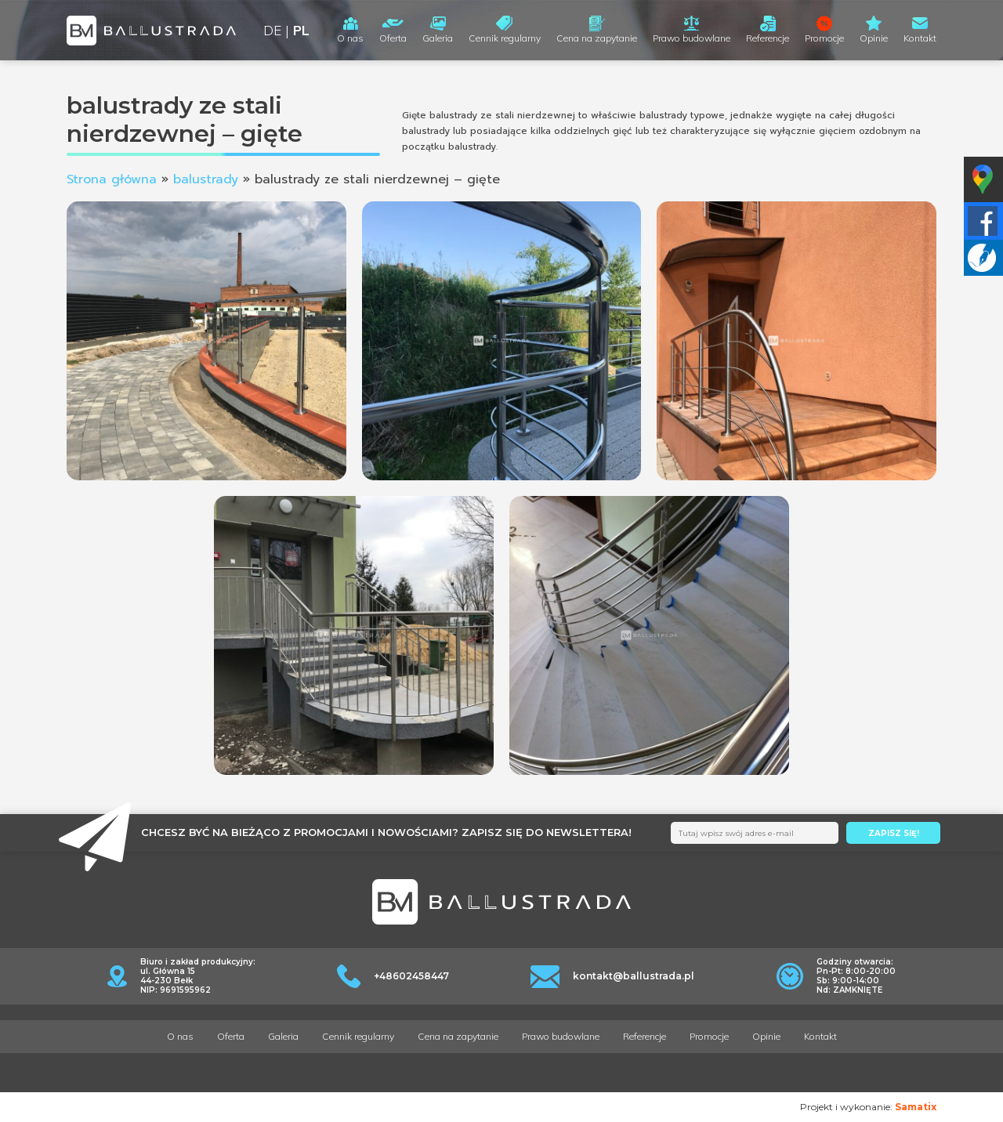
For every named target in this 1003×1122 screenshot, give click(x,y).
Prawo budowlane (691, 38)
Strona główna (112, 179)
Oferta (393, 38)
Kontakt (919, 38)
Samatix (915, 1107)
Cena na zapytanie (596, 38)
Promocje (824, 38)
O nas (350, 38)
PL (301, 30)
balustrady (205, 179)
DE (272, 30)
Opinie (874, 38)
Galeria (437, 38)
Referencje (767, 38)
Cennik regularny (505, 38)
